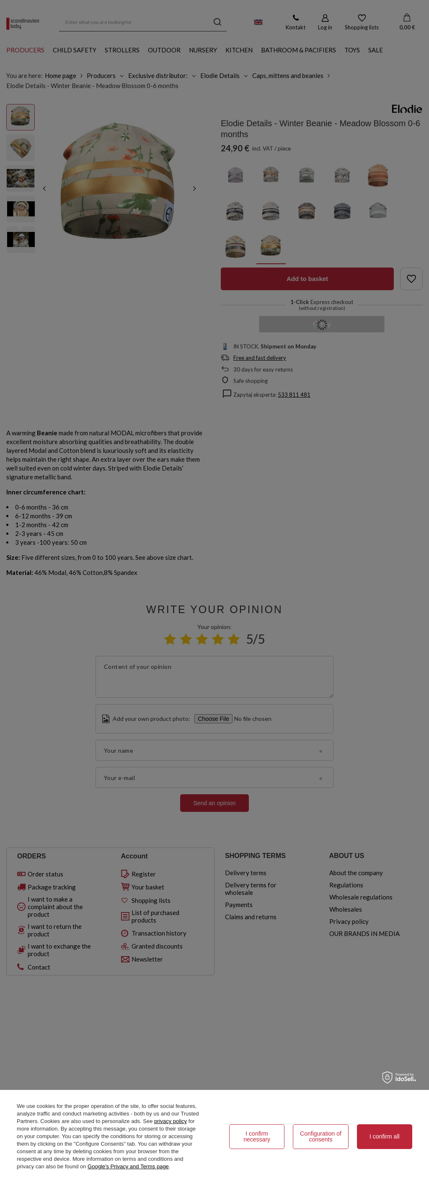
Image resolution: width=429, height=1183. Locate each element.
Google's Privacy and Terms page (128, 1166)
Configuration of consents (320, 1136)
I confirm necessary (256, 1136)
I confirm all (385, 1136)
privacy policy (170, 1121)
